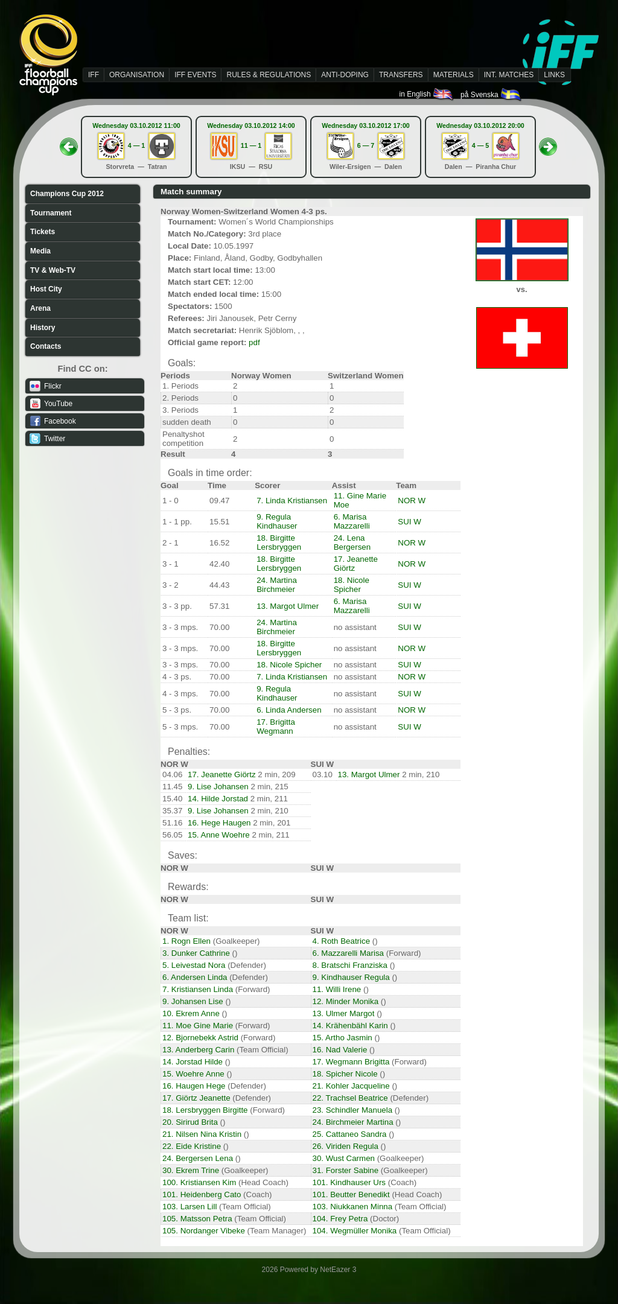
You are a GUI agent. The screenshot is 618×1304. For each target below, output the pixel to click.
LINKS (554, 75)
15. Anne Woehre (219, 834)
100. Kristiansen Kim (199, 1182)
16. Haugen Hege (193, 1085)
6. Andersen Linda (194, 977)
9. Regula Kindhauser (276, 521)
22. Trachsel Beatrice (350, 1097)
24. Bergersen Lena (197, 1158)
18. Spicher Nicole (345, 1073)
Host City (46, 289)
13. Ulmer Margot (344, 1013)
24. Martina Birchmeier (276, 585)
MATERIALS (453, 75)
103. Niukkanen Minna (353, 1206)
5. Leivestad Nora (193, 965)
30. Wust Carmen (344, 1158)
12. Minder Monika (346, 1001)
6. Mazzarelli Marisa (348, 953)
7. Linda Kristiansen (291, 500)
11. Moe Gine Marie (197, 1025)
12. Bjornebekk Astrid (200, 1037)
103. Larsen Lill (189, 1206)
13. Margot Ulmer (287, 606)
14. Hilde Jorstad (218, 798)
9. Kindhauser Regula (351, 977)
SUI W (409, 521)
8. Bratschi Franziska (350, 965)
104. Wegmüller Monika (355, 1230)
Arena (40, 308)
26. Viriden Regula (345, 1146)
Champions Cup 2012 (67, 193)
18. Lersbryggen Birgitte (205, 1110)
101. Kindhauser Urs (349, 1182)
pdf (254, 342)
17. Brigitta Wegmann (275, 726)
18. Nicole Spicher (351, 585)
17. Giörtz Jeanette (196, 1097)
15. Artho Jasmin (342, 1037)
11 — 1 (251, 145)
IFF (93, 75)
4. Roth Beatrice (342, 941)
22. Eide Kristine (191, 1146)
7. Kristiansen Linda (197, 989)
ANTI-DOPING (345, 75)
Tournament (50, 213)
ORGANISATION (136, 75)
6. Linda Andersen (288, 709)
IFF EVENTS (195, 75)
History (42, 327)
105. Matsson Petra (197, 1218)
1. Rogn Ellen (186, 941)
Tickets (42, 231)
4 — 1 (136, 145)
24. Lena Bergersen (352, 542)
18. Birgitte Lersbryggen (278, 542)
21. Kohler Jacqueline (351, 1085)
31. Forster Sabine (346, 1170)
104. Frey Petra (340, 1218)
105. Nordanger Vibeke (203, 1230)
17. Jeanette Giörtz (222, 774)
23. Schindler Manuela (353, 1110)
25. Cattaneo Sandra (350, 1134)
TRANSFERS (401, 75)
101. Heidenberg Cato (201, 1194)
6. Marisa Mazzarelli (352, 521)
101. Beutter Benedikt (351, 1194)
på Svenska (491, 95)
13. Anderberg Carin (198, 1049)
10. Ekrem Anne (191, 1013)
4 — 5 (480, 145)
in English (427, 94)
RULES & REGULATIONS (268, 75)
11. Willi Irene (337, 989)
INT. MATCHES (509, 75)
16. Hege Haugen (219, 822)
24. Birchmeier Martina (353, 1122)
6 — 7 (365, 145)
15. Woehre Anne (193, 1073)
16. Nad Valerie (340, 1049)
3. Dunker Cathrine (196, 953)
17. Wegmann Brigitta (351, 1061)
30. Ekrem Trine (190, 1170)
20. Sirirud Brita (190, 1122)
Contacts (45, 346)
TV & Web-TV (52, 270)
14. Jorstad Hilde (192, 1061)
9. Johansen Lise (192, 1001)
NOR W (411, 500)
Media (40, 251)
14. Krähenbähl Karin (350, 1025)
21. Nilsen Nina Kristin (201, 1134)
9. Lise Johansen (218, 786)
